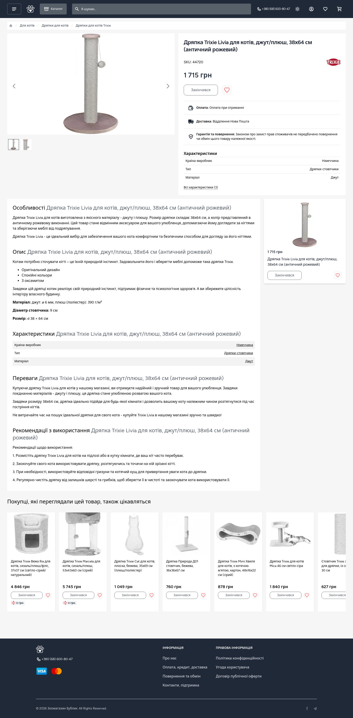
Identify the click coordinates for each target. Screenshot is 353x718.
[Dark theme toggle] (297, 9)
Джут (249, 361)
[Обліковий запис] (311, 9)
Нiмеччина (244, 345)
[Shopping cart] (339, 9)
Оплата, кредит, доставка (185, 667)
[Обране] (325, 9)
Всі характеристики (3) (201, 187)
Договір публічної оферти (239, 676)
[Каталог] (53, 9)
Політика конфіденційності (240, 658)
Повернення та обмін (182, 676)
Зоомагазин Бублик (62, 708)
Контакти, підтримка (181, 685)
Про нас (169, 658)
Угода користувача (232, 667)
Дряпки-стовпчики (238, 353)
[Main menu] (14, 9)
